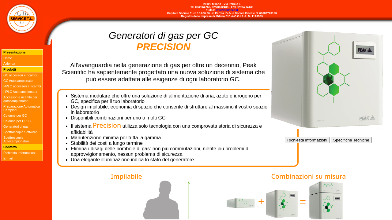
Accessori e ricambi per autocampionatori (20, 99)
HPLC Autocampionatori (20, 92)
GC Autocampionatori (18, 80)
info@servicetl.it (227, 10)
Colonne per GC (15, 115)
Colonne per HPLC (17, 121)
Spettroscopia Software (20, 132)
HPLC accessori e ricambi (22, 86)
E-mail (8, 158)
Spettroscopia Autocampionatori (16, 139)
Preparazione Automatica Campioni (21, 108)
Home (7, 58)
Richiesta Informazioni (19, 153)
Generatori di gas (15, 126)
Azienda (9, 63)
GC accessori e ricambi (20, 75)
